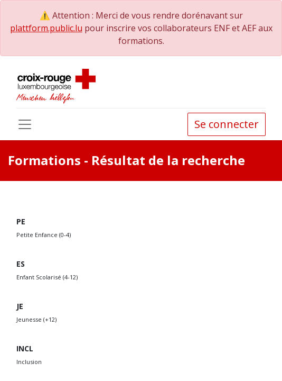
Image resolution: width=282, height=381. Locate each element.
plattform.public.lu (46, 28)
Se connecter (226, 124)
